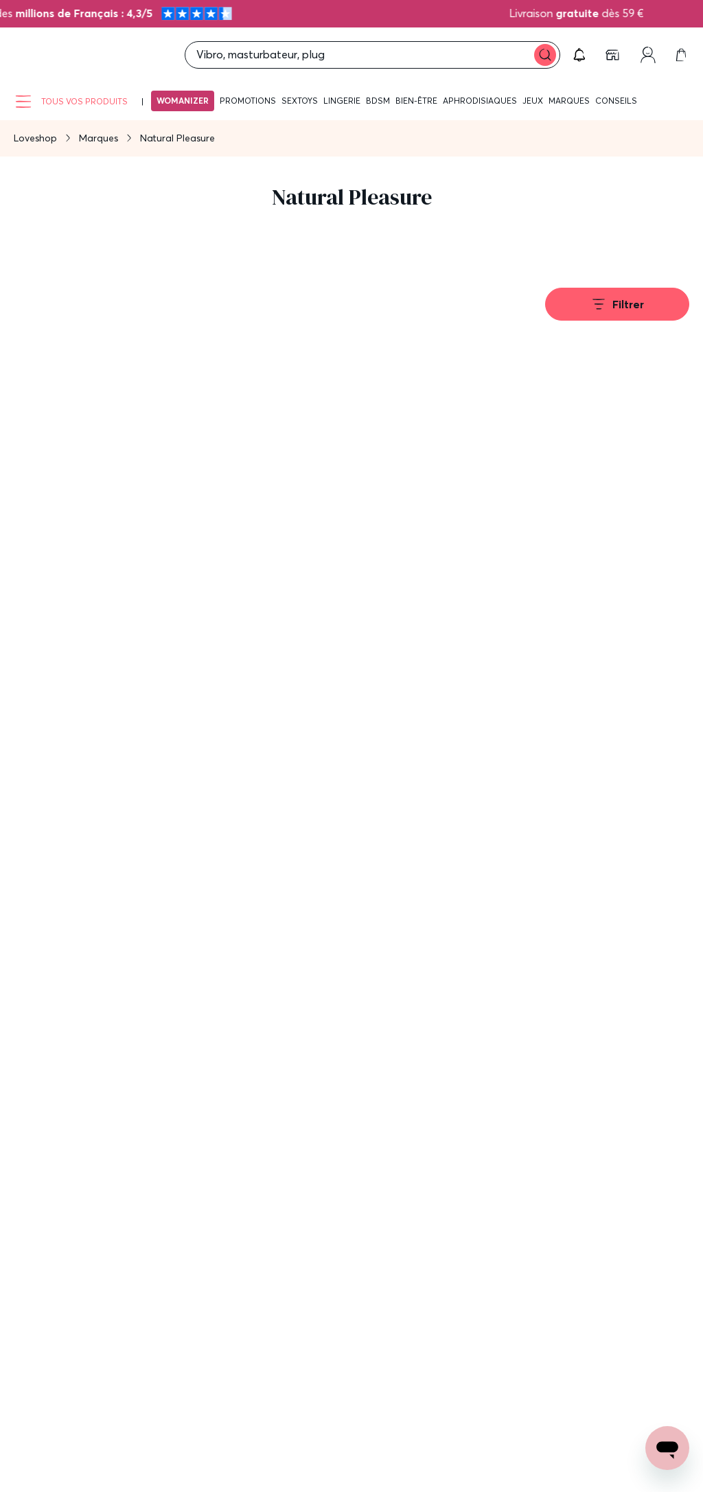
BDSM (378, 100)
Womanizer (183, 100)
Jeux (532, 100)
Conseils (616, 100)
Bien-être (416, 100)
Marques (569, 100)
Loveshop (35, 138)
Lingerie (341, 100)
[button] (579, 55)
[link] (613, 55)
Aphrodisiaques (480, 100)
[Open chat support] (667, 1448)
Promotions (248, 100)
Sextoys (299, 100)
